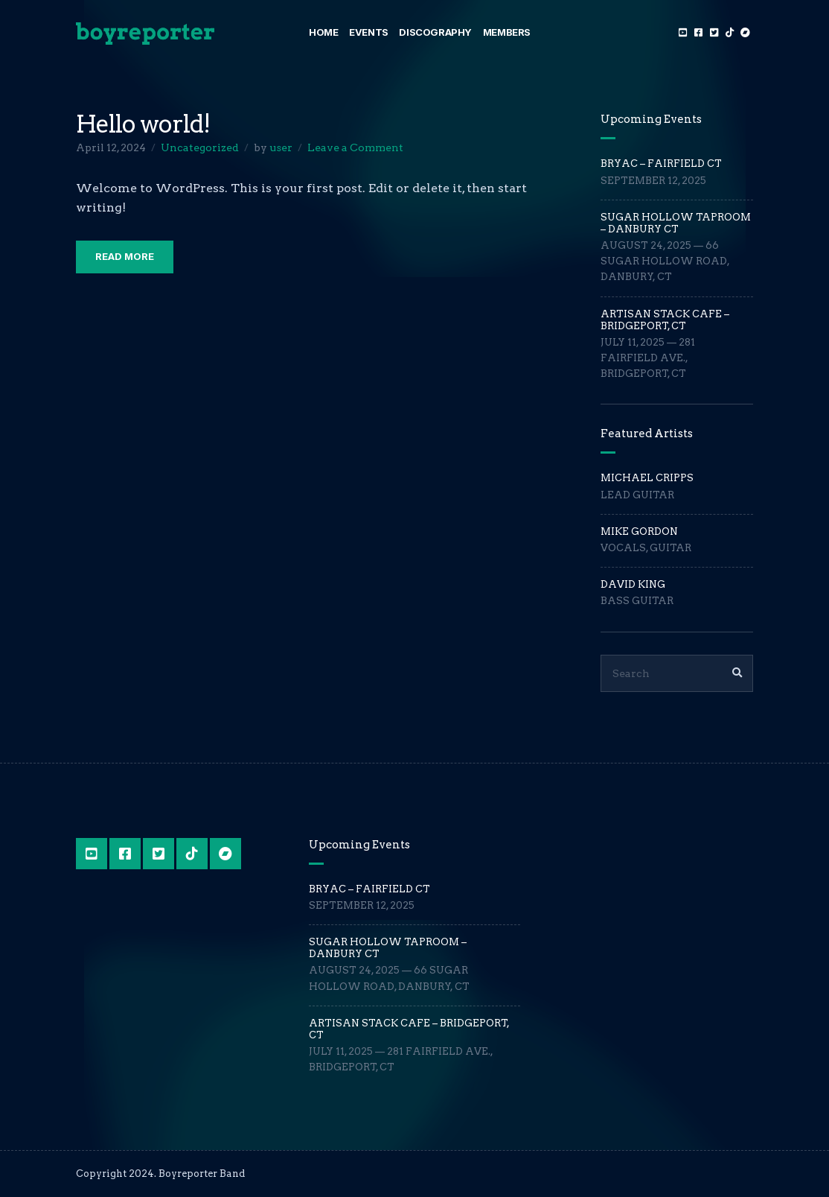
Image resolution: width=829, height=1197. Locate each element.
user (280, 147)
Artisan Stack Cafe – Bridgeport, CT (665, 319)
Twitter (714, 32)
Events (368, 32)
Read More (124, 256)
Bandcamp (745, 32)
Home (323, 32)
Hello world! (143, 124)
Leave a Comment (355, 147)
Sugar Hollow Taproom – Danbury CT (676, 223)
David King (633, 584)
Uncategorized (200, 147)
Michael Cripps (647, 477)
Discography (435, 32)
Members (507, 32)
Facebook (698, 32)
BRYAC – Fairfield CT (661, 163)
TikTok (729, 32)
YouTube (683, 32)
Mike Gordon (639, 531)
